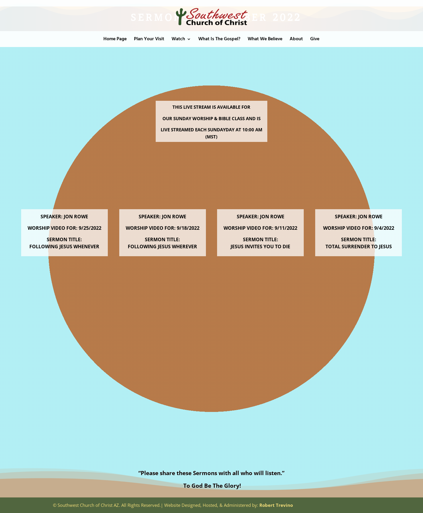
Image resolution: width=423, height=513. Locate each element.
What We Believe (265, 40)
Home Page (115, 40)
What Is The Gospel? (219, 40)
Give (314, 40)
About (296, 40)
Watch (178, 40)
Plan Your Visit (149, 40)
